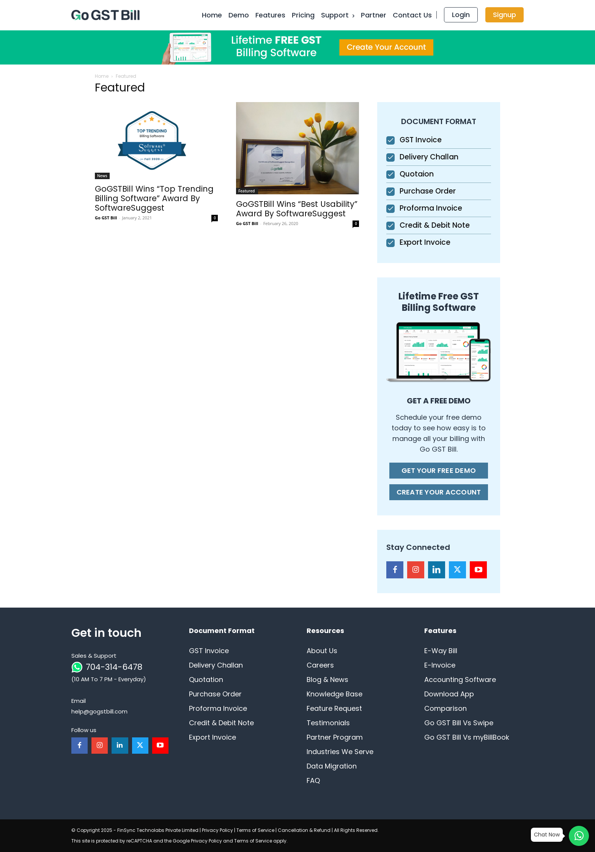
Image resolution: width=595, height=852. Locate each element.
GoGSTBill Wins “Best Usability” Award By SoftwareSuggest (296, 208)
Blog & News (327, 679)
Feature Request (334, 708)
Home (102, 76)
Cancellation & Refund (304, 830)
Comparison (445, 708)
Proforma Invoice (431, 208)
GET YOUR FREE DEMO (438, 470)
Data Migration (332, 766)
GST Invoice (421, 140)
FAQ (313, 780)
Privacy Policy (217, 830)
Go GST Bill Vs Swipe (458, 723)
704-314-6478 (114, 667)
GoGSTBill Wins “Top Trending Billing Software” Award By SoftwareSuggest (154, 198)
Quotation (206, 679)
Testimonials (328, 723)
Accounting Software (460, 679)
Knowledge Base (334, 694)
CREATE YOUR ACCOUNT (439, 492)
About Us (322, 650)
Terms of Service (255, 830)
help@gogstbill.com (99, 711)
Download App (449, 694)
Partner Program (335, 737)
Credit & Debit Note (435, 225)
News (102, 175)
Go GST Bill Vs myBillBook (466, 737)
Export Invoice (425, 242)
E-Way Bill (440, 650)
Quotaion (417, 174)
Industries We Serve (340, 751)
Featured (247, 191)
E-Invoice (439, 665)
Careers (320, 665)
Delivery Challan (429, 157)
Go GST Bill (106, 217)
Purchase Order (428, 191)
